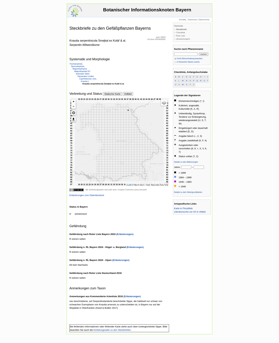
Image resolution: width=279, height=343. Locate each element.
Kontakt (182, 19)
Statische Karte (112, 94)
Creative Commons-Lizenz (128, 190)
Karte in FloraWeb (183, 208)
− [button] (74, 106)
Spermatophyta (77, 66)
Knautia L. (85, 81)
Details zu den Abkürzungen (186, 162)
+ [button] (74, 102)
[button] (73, 113)
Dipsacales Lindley (86, 76)
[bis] (199, 167)
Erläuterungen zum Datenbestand (86, 195)
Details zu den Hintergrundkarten (188, 192)
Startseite (178, 26)
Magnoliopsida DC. (82, 71)
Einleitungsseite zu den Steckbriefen (112, 330)
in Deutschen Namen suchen (187, 62)
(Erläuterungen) (124, 234)
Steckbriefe (181, 29)
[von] (186, 167)
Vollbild (128, 94)
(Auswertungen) (183, 39)
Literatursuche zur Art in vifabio (190, 211)
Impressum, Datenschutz (198, 19)
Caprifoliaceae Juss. (88, 79)
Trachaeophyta (75, 64)
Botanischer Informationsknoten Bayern (147, 11)
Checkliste (180, 32)
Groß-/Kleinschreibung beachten (188, 59)
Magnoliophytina (80, 69)
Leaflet (129, 185)
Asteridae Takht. (83, 74)
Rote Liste (180, 36)
